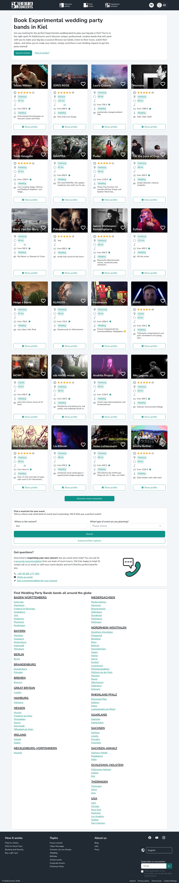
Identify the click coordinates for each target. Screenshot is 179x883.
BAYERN (19, 631)
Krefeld (95, 662)
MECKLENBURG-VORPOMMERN (35, 748)
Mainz (94, 705)
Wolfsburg (96, 618)
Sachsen (95, 732)
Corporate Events (57, 863)
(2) (64, 104)
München (18, 635)
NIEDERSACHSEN (103, 597)
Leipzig (94, 736)
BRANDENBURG (25, 664)
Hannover (96, 605)
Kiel (93, 776)
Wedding (54, 853)
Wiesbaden (19, 719)
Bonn (93, 642)
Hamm (94, 655)
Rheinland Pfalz (99, 699)
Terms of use (156, 881)
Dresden (95, 739)
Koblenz (95, 702)
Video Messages (57, 846)
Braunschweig (98, 608)
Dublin (17, 742)
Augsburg (19, 638)
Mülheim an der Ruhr (101, 672)
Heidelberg (19, 612)
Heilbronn (19, 618)
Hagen (94, 652)
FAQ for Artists (11, 843)
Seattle (95, 819)
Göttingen (96, 622)
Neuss (94, 679)
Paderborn (96, 685)
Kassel (17, 722)
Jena (93, 793)
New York (96, 809)
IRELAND (20, 735)
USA (94, 798)
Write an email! (25, 577)
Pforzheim (19, 622)
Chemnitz (96, 742)
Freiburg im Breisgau (24, 608)
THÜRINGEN (99, 782)
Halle (94, 759)
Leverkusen (97, 665)
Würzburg (19, 648)
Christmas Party (57, 866)
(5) (25, 465)
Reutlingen (19, 625)
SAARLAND (99, 715)
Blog (97, 843)
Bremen (18, 682)
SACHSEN (98, 728)
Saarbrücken (97, 722)
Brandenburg (20, 669)
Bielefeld (95, 638)
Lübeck (94, 772)
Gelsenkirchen (98, 648)
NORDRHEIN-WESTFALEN (108, 628)
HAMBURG (21, 698)
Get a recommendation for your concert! (37, 580)
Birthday (53, 856)
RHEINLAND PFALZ (104, 695)
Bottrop (95, 645)
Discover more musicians (89, 498)
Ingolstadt (19, 645)
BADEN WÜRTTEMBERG (30, 597)
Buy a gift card (11, 853)
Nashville (96, 813)
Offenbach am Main (23, 729)
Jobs (96, 846)
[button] (161, 5)
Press (97, 849)
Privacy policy (143, 881)
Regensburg (20, 642)
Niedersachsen (98, 602)
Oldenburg (96, 612)
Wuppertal (96, 635)
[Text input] (153, 866)
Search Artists (23, 53)
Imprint (133, 881)
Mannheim (19, 605)
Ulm (16, 615)
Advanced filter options (89, 540)
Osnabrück (96, 615)
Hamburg (18, 702)
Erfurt (94, 789)
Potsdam (18, 672)
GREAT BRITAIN (24, 688)
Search (89, 534)
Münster (95, 675)
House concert (56, 843)
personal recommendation (29, 561)
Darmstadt (19, 726)
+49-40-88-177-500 (28, 573)
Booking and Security (14, 849)
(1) (25, 244)
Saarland (95, 719)
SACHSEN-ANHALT (104, 748)
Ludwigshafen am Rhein (103, 709)
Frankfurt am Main (23, 715)
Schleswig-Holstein (101, 769)
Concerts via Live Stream (60, 849)
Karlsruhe (19, 602)
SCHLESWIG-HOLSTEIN (107, 765)
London (17, 692)
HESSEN (19, 708)
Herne (94, 659)
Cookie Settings (170, 881)
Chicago (95, 806)
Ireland (17, 739)
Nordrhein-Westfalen (102, 632)
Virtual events (56, 859)
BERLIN (19, 654)
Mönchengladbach (100, 669)
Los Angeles (97, 816)
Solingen (95, 689)
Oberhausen (97, 682)
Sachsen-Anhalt (99, 752)
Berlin (17, 659)
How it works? (42, 52)
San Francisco (98, 823)
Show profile (31, 126)
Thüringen (96, 786)
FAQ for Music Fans (13, 846)
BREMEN (20, 678)
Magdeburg (97, 756)
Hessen (18, 712)
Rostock (18, 752)
